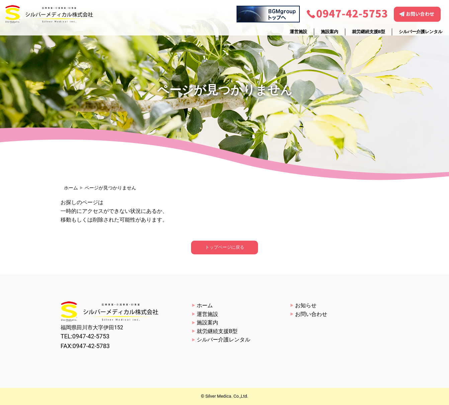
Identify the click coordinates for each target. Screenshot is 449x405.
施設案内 (329, 31)
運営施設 (298, 31)
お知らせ (306, 305)
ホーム (71, 187)
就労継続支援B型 (368, 31)
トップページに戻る (224, 247)
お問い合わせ (311, 314)
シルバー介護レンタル (420, 31)
